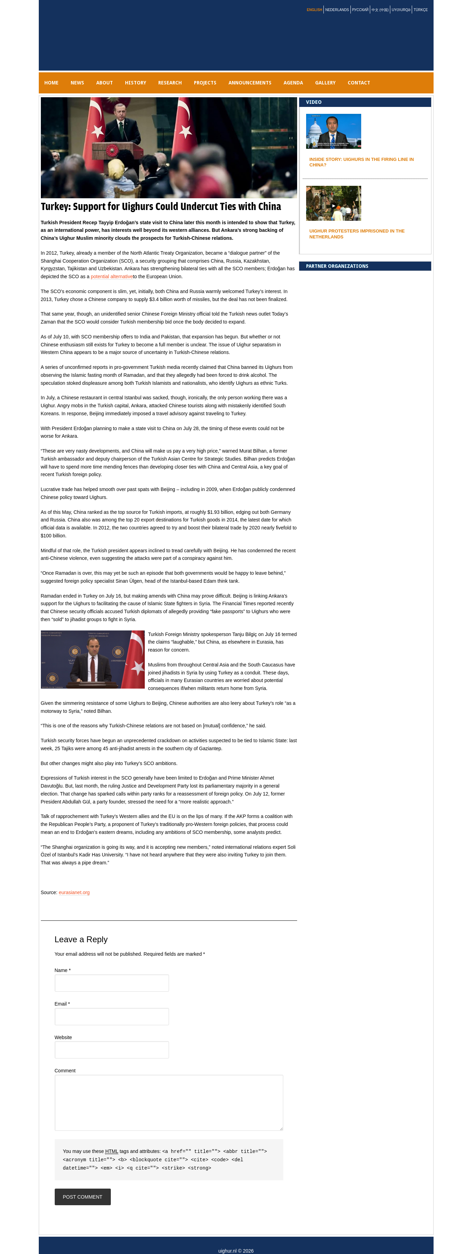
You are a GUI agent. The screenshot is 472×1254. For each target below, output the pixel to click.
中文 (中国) (380, 10)
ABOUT (118, 77)
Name (63, 960)
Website (63, 1027)
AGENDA (335, 77)
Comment (65, 1060)
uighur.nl (77, 35)
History (155, 77)
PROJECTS (235, 77)
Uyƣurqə (401, 10)
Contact (411, 77)
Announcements (286, 77)
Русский (360, 10)
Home (54, 77)
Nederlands (337, 10)
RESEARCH (195, 77)
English (314, 10)
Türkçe (420, 10)
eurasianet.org (74, 882)
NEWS (85, 77)
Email (62, 993)
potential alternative (112, 266)
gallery (372, 77)
